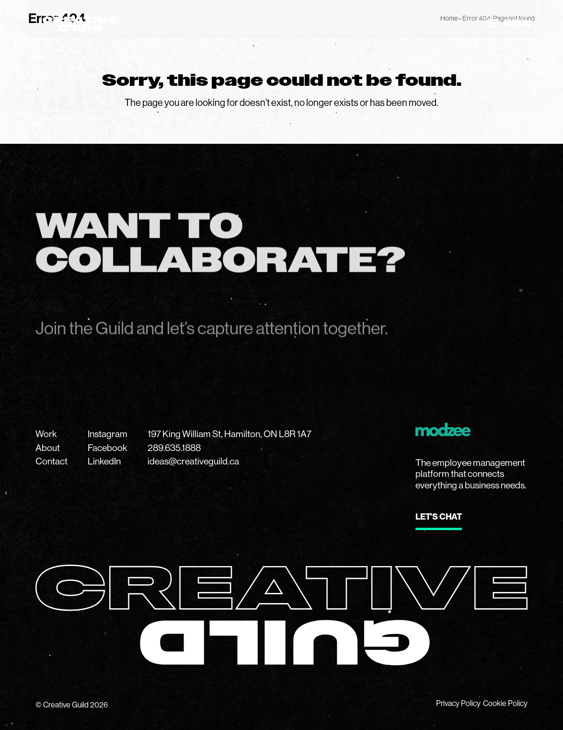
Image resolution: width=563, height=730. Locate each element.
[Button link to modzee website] (438, 521)
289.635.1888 (174, 447)
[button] (510, 23)
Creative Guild (66, 704)
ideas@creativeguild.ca (193, 461)
